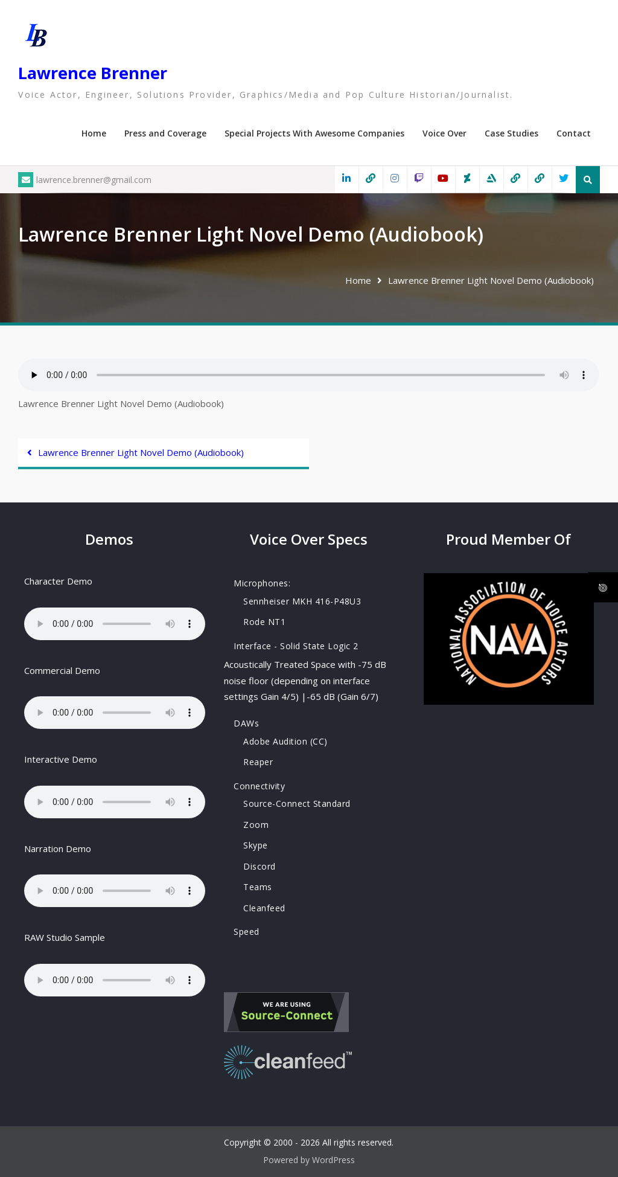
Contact (573, 133)
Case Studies (511, 133)
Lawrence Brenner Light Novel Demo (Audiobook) (141, 452)
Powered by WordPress (309, 1160)
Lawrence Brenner (92, 73)
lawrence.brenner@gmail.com (84, 179)
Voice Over (444, 133)
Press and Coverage (165, 133)
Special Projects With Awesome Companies (314, 133)
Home (93, 133)
